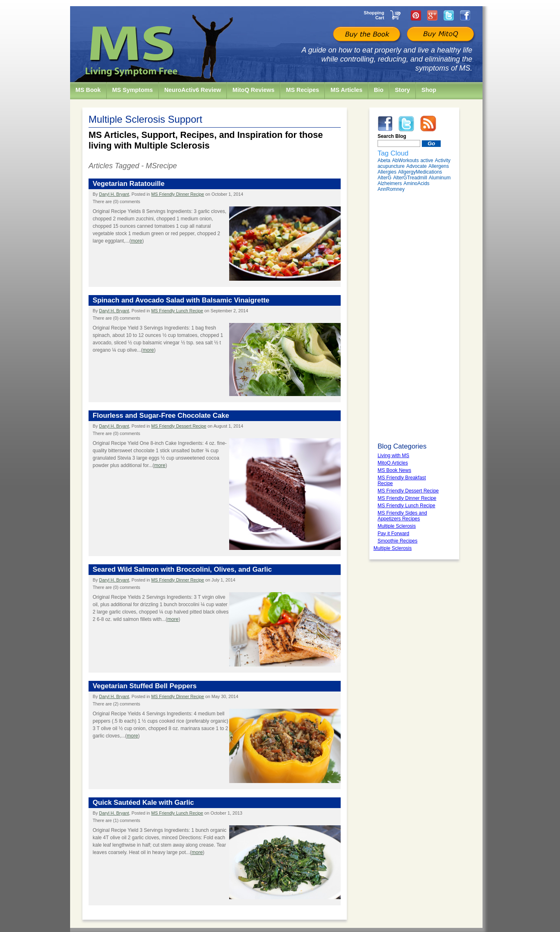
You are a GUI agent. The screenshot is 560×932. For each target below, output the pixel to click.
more (136, 241)
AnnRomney (391, 189)
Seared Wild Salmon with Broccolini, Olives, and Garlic (182, 569)
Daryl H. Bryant (114, 194)
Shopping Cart (374, 15)
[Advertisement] (414, 317)
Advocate (416, 166)
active (426, 160)
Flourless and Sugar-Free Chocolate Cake (161, 415)
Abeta (384, 160)
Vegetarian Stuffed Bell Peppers (145, 686)
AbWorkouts (405, 160)
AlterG (385, 178)
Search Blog (392, 136)
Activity (443, 160)
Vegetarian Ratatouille (128, 184)
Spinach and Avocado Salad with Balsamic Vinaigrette (181, 300)
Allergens (438, 166)
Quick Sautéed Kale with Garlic (143, 802)
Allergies (387, 172)
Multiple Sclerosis (392, 548)
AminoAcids (416, 183)
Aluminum (440, 178)
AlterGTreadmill (410, 178)
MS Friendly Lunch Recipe (177, 310)
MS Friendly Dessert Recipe (178, 426)
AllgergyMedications (420, 172)
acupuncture (391, 166)
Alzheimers (390, 183)
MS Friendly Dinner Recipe (177, 194)
